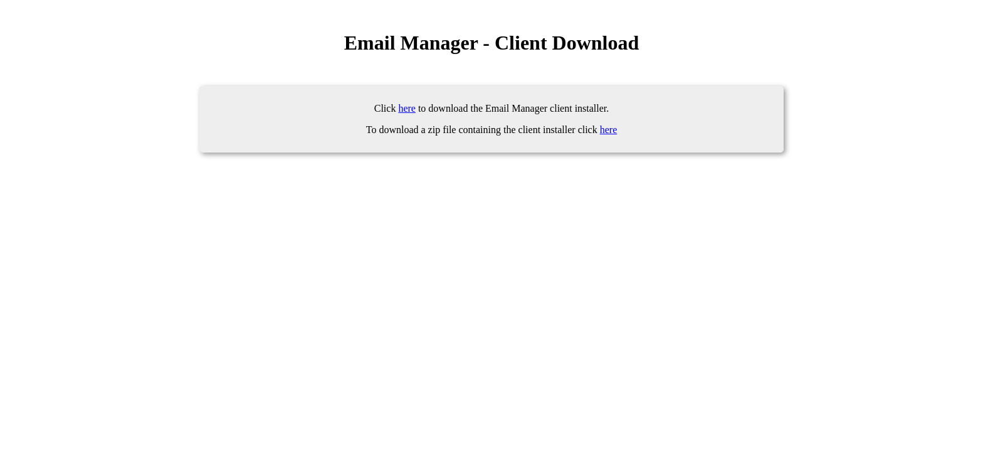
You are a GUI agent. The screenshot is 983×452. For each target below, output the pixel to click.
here (407, 108)
